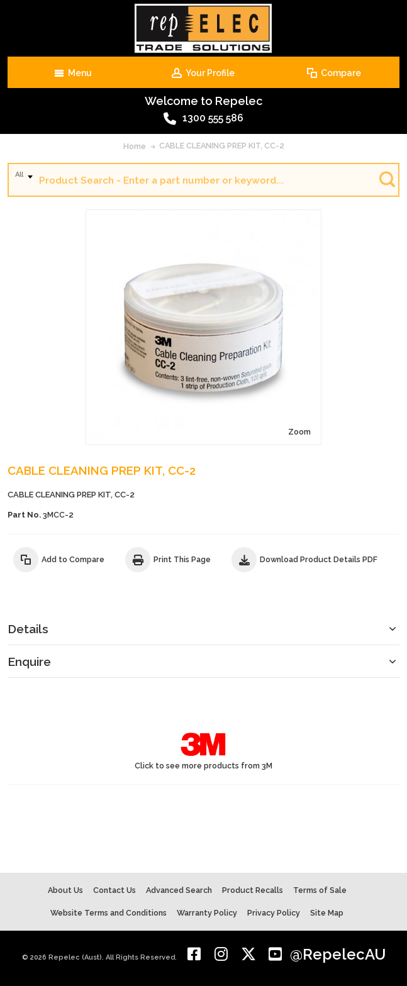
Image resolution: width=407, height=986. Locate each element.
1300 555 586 (203, 119)
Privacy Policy (273, 912)
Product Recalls (252, 890)
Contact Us (114, 890)
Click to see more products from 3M (203, 749)
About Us (65, 890)
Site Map (326, 912)
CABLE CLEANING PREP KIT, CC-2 (221, 145)
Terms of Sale (320, 890)
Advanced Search (179, 890)
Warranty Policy (207, 912)
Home (134, 146)
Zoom (299, 431)
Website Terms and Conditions (108, 912)
